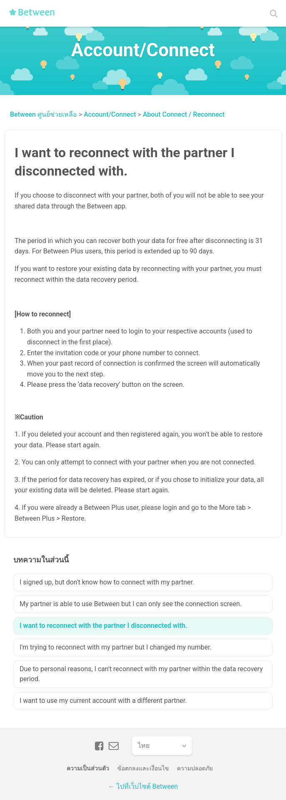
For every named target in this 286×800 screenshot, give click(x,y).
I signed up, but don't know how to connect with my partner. (107, 582)
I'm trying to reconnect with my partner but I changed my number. (115, 647)
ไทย (143, 746)
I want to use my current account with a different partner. (103, 701)
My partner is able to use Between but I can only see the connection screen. (131, 604)
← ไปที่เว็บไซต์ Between (143, 786)
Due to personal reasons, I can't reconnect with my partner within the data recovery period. (141, 674)
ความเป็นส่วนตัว (88, 768)
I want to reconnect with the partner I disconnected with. (103, 625)
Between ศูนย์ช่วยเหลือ (43, 114)
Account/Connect (110, 114)
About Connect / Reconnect (184, 114)
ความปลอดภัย (195, 768)
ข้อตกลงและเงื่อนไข (143, 768)
